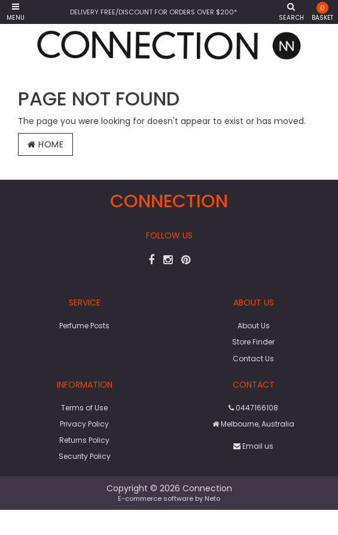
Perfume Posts (84, 326)
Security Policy (85, 456)
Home (45, 144)
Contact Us (253, 358)
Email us (253, 446)
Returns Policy (84, 440)
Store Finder (253, 342)
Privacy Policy (84, 424)
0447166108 (253, 408)
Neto (212, 498)
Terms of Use (84, 408)
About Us (253, 326)
